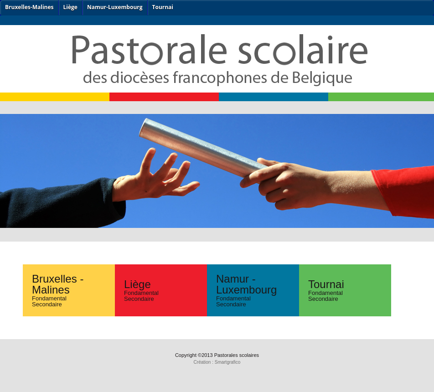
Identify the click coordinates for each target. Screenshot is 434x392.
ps (217, 73)
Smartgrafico (228, 362)
